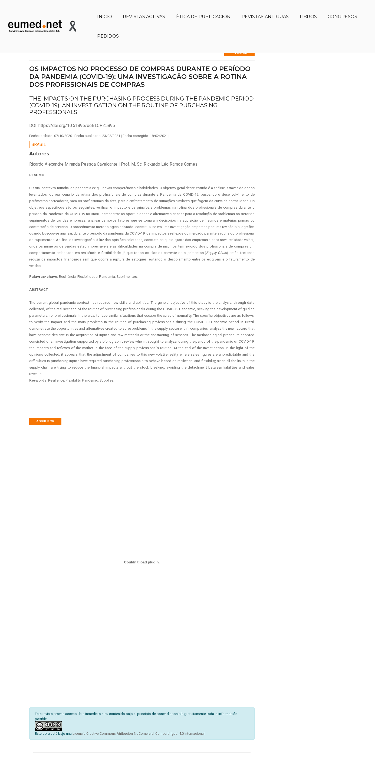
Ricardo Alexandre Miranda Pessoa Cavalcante (74, 150)
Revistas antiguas (265, 9)
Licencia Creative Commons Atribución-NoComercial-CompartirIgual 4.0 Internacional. (139, 720)
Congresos (342, 9)
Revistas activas (144, 9)
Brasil (38, 130)
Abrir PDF (45, 407)
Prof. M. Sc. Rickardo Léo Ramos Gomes (159, 150)
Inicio (104, 9)
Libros (308, 9)
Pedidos (108, 29)
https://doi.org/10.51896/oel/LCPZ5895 (76, 111)
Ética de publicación (203, 9)
